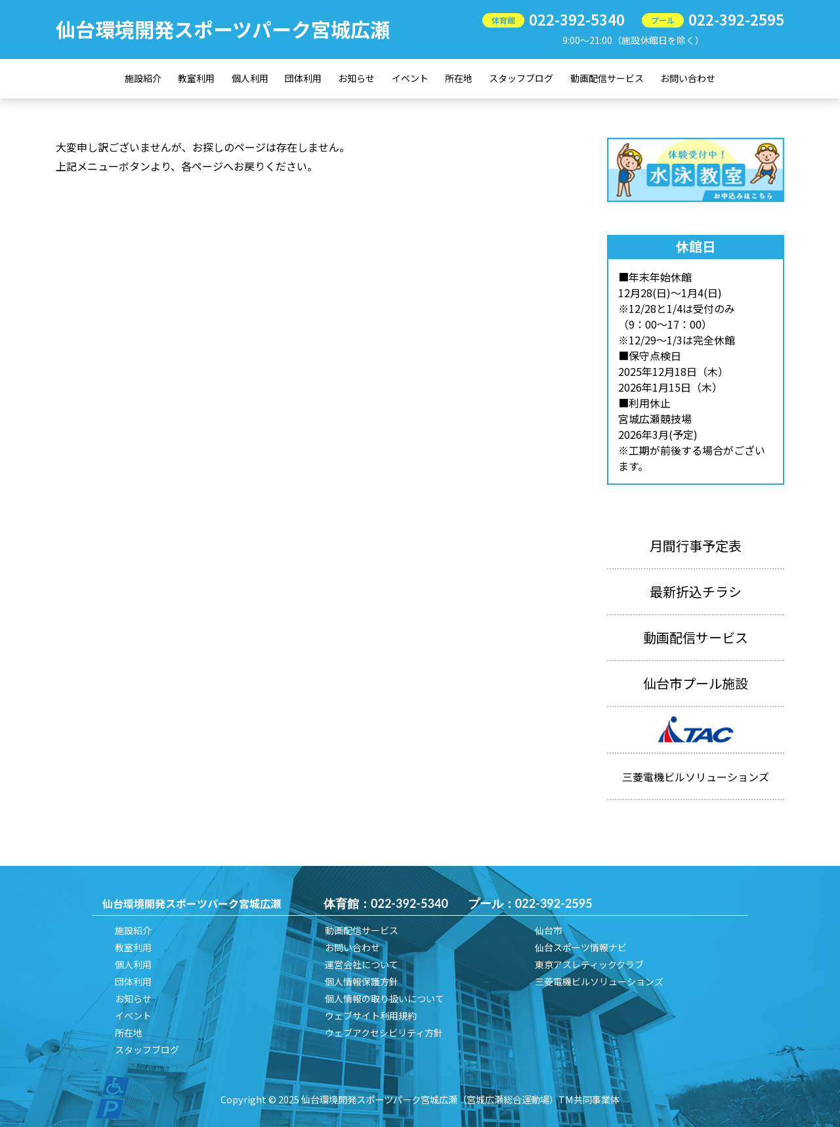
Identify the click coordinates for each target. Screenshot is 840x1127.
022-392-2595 (736, 19)
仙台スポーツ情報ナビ (581, 947)
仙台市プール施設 (695, 683)
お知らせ (356, 78)
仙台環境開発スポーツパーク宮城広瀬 (223, 28)
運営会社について (361, 964)
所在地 (458, 78)
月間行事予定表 (696, 545)
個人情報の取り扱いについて (384, 998)
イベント (410, 78)
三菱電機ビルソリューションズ (599, 981)
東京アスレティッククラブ (589, 964)
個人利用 (250, 78)
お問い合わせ (687, 78)
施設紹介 (143, 78)
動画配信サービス (607, 78)
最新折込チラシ (696, 591)
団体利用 (303, 78)
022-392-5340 (577, 19)
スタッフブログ (521, 78)
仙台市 (548, 930)
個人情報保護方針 (361, 981)
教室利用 (196, 78)
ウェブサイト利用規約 (371, 1015)
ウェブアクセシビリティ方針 (384, 1032)
